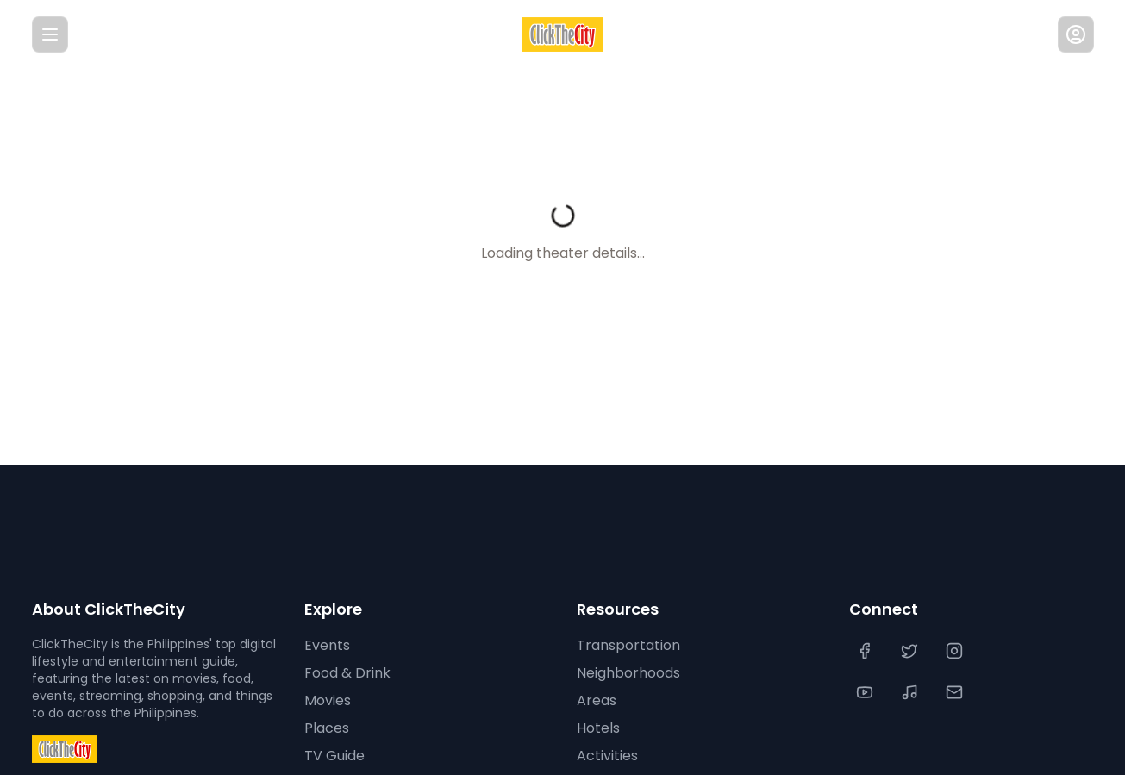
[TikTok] (911, 692)
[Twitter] (911, 650)
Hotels (597, 728)
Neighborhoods (627, 673)
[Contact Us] (956, 692)
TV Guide (333, 756)
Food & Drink (346, 673)
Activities (605, 756)
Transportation (624, 645)
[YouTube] (866, 692)
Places (324, 728)
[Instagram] (956, 650)
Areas (595, 700)
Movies (327, 700)
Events (325, 645)
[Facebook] (866, 650)
